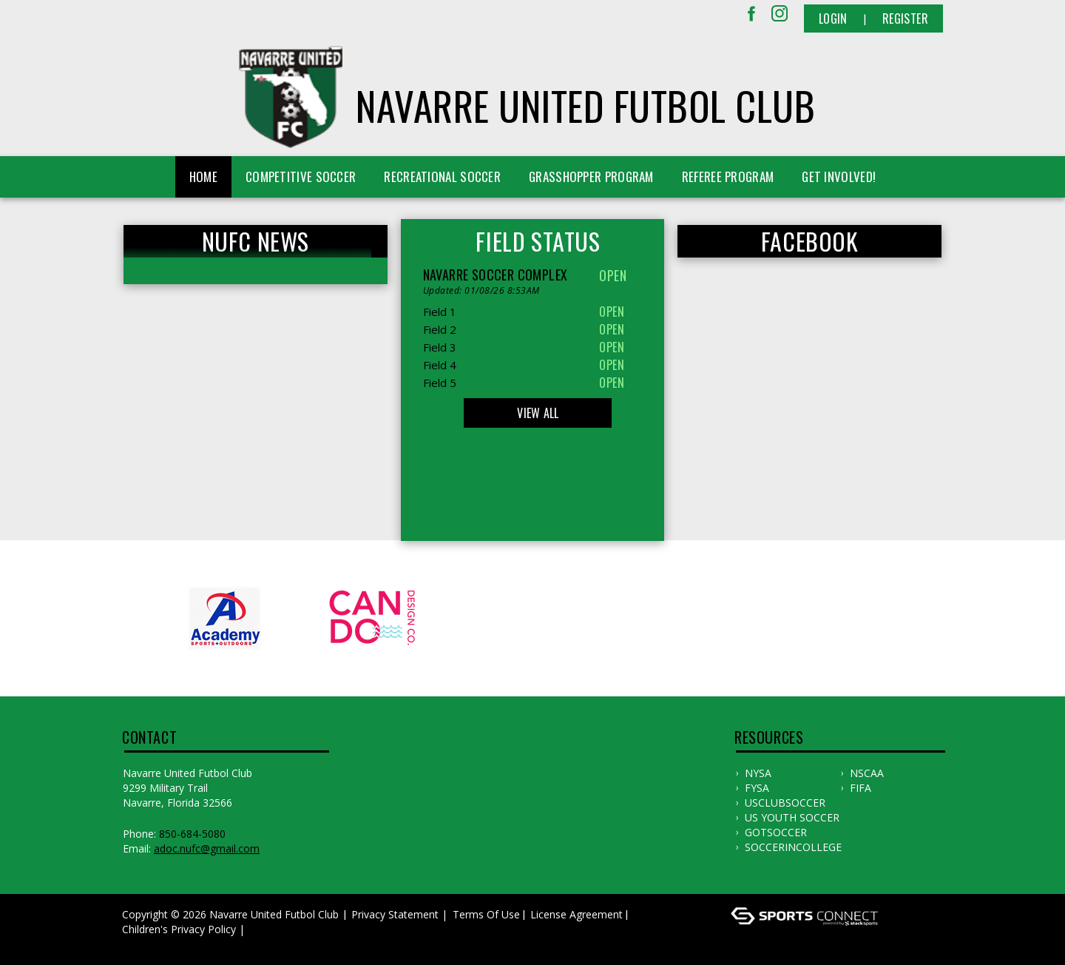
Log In (141, 944)
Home (203, 176)
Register (905, 18)
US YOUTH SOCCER (792, 817)
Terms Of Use (486, 914)
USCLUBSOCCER (785, 803)
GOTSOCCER (776, 832)
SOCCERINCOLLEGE (793, 847)
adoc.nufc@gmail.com (207, 848)
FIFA (860, 788)
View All (537, 413)
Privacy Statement (395, 914)
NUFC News (255, 241)
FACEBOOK (810, 241)
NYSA (758, 773)
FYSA (757, 788)
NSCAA (867, 773)
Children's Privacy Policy (179, 929)
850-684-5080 (192, 834)
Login (833, 18)
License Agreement (576, 914)
